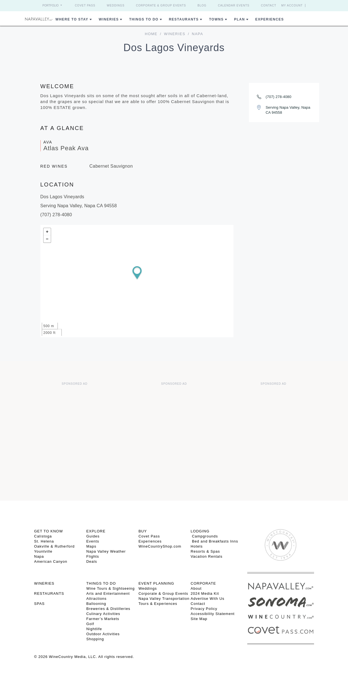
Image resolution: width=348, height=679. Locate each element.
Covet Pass (85, 5)
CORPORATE (203, 583)
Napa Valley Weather (106, 551)
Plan (239, 19)
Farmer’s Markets (102, 619)
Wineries (109, 19)
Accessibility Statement (213, 614)
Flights (92, 556)
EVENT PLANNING (156, 583)
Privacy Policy (204, 609)
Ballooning (96, 603)
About (196, 588)
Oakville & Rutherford (54, 546)
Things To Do (143, 19)
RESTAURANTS (49, 593)
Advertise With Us (207, 598)
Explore (95, 531)
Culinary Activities (103, 614)
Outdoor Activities (103, 634)
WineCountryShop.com (159, 546)
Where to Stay (72, 19)
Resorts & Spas (205, 551)
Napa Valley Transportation (163, 598)
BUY (142, 531)
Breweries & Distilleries (108, 609)
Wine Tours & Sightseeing (110, 588)
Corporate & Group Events (161, 5)
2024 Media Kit (205, 593)
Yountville (43, 551)
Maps (91, 546)
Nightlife (94, 629)
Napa (39, 556)
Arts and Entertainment (108, 593)
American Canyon (50, 561)
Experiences (269, 19)
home (151, 34)
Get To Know (48, 531)
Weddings (116, 5)
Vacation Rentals (206, 556)
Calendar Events (233, 5)
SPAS (39, 603)
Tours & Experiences (157, 603)
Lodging (200, 531)
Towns (216, 19)
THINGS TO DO (101, 583)
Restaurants (184, 19)
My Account (292, 5)
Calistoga (43, 536)
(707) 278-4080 (279, 97)
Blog (202, 5)
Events (92, 541)
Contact (268, 5)
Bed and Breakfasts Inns (214, 541)
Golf (90, 624)
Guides (92, 536)
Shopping (95, 639)
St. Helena (44, 541)
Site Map (199, 619)
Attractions (96, 598)
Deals (91, 561)
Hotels (197, 546)
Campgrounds (204, 536)
